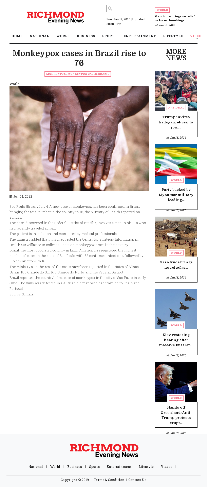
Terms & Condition (109, 480)
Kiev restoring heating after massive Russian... (176, 340)
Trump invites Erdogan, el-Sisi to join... (176, 122)
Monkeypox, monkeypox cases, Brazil (77, 74)
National (176, 107)
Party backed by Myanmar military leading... (176, 195)
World (162, 10)
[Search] (128, 8)
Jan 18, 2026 (166, 25)
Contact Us (137, 480)
